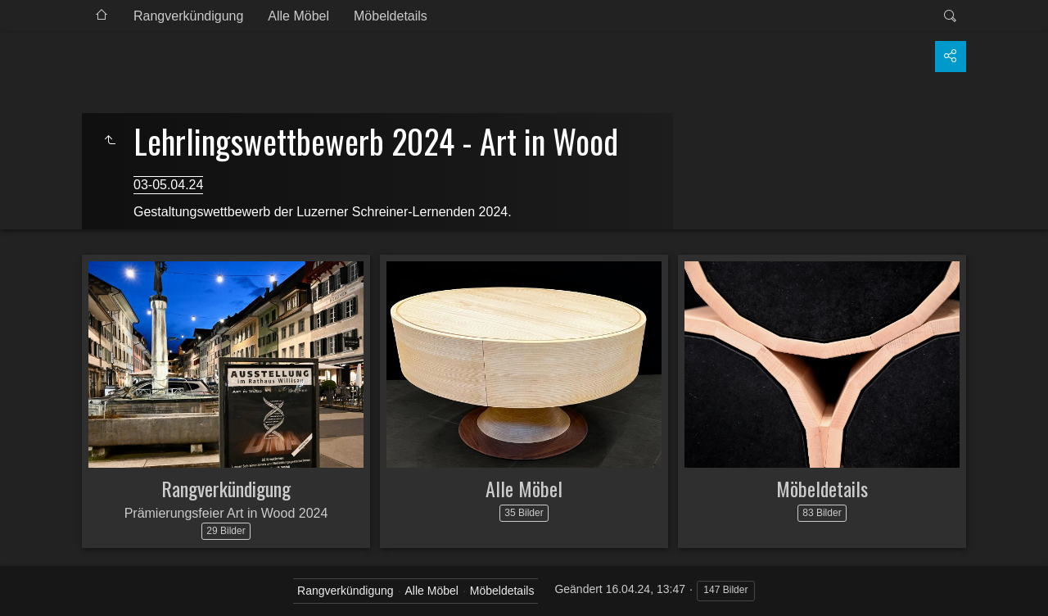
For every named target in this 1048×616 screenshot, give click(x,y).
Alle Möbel (298, 16)
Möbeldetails (390, 16)
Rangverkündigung (188, 16)
